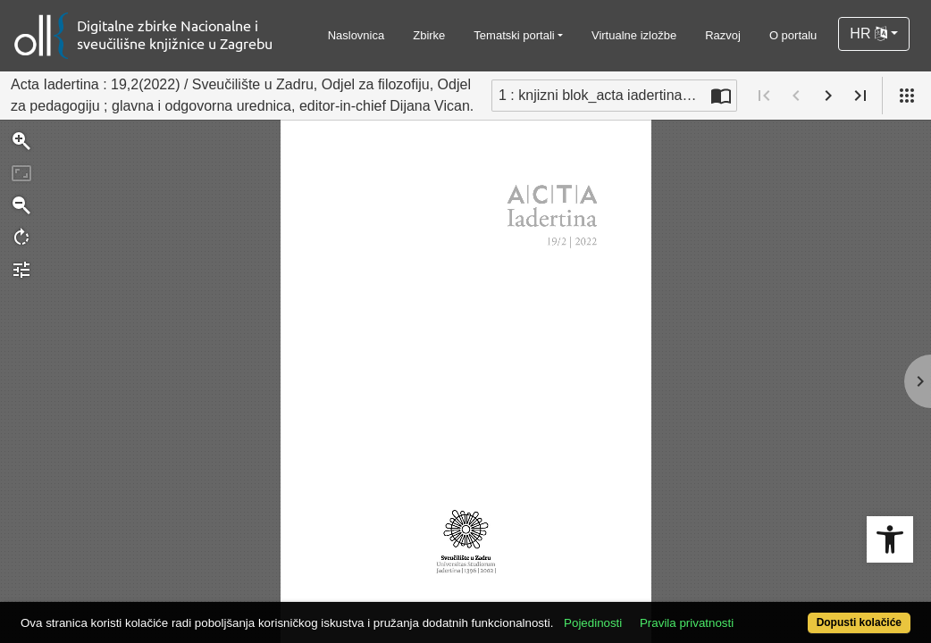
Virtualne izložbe (633, 35)
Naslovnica (356, 35)
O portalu (793, 35)
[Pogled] (907, 95)
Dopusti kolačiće (807, 613)
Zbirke (429, 35)
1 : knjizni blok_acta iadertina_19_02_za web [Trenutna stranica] (602, 95)
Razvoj (723, 35)
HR (868, 33)
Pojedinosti (639, 591)
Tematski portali (514, 35)
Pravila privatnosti (733, 591)
